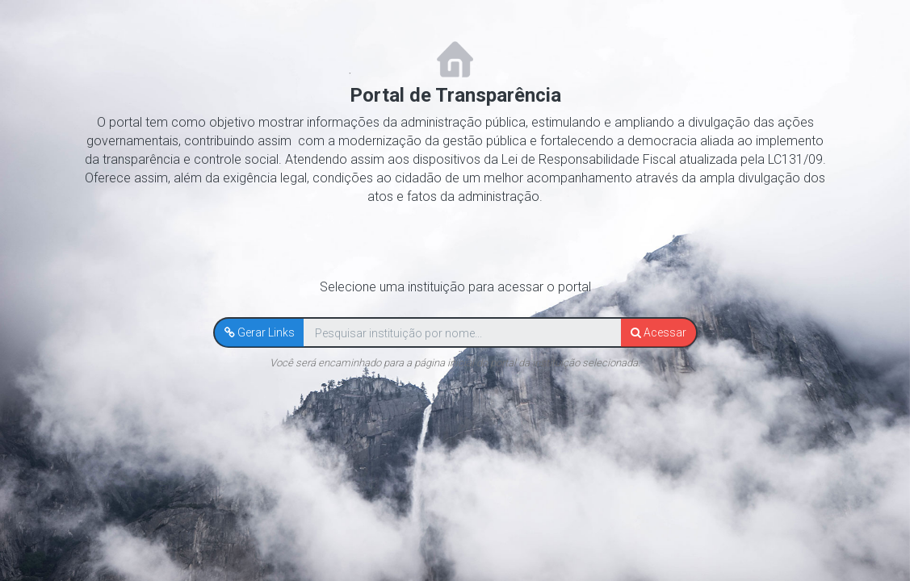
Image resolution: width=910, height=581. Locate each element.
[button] (259, 332)
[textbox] (462, 333)
